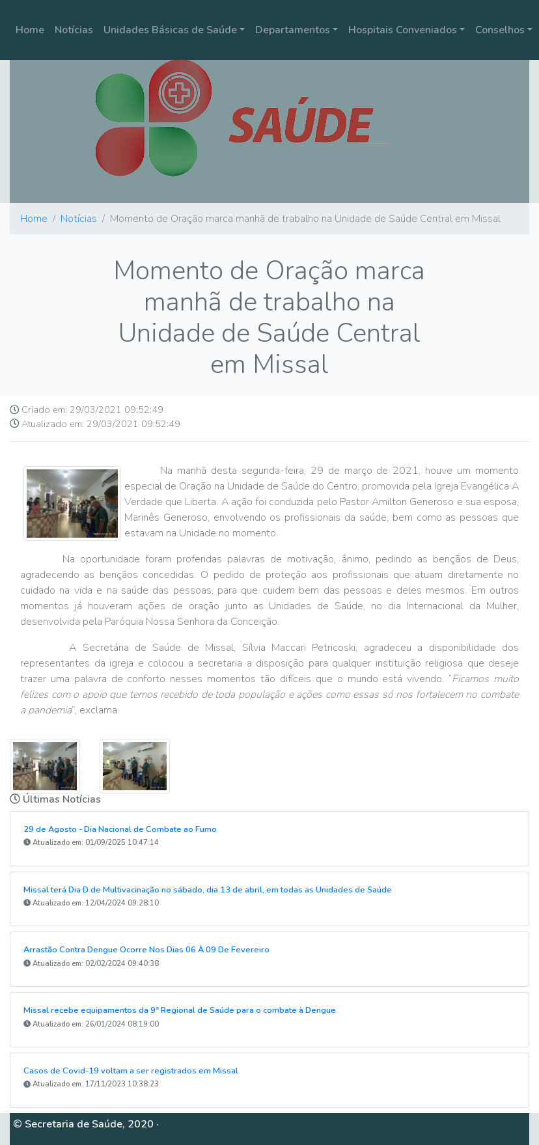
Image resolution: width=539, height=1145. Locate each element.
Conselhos (500, 30)
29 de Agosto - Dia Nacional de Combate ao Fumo (120, 829)
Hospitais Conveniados (402, 30)
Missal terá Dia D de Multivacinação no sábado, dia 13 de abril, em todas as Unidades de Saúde (207, 890)
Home (30, 30)
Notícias (74, 30)
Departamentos (292, 30)
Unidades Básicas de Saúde (170, 30)
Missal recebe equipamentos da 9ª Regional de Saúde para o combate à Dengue (179, 1010)
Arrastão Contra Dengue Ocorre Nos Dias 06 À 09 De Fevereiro (146, 950)
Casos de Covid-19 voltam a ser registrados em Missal (130, 1071)
